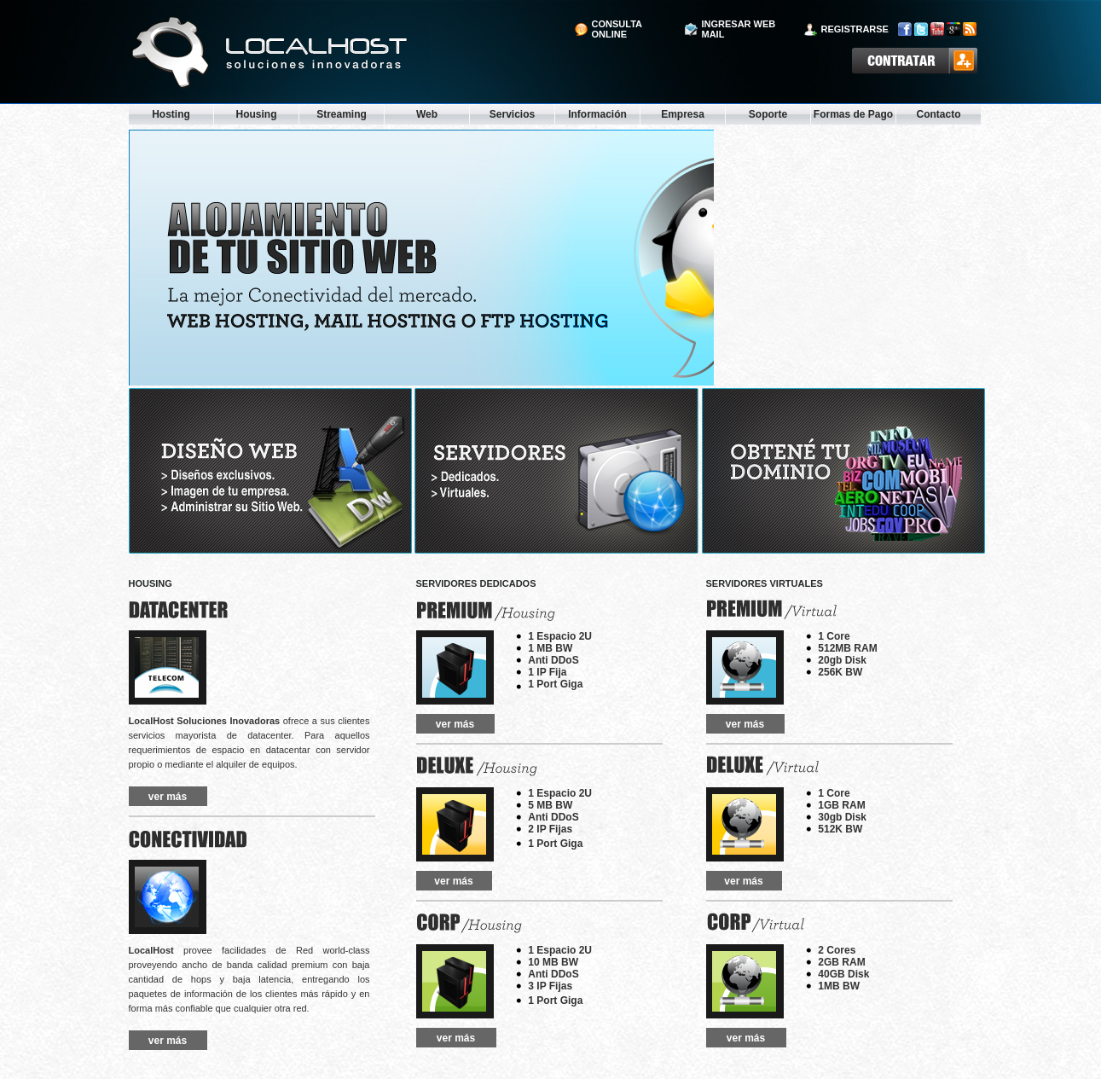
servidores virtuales (764, 583)
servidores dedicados (476, 583)
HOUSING (150, 583)
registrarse (855, 29)
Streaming (341, 114)
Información (597, 114)
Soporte (768, 114)
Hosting (171, 114)
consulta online (617, 29)
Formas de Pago (853, 114)
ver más (167, 797)
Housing (256, 114)
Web (427, 114)
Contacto (939, 114)
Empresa (682, 114)
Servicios (512, 114)
